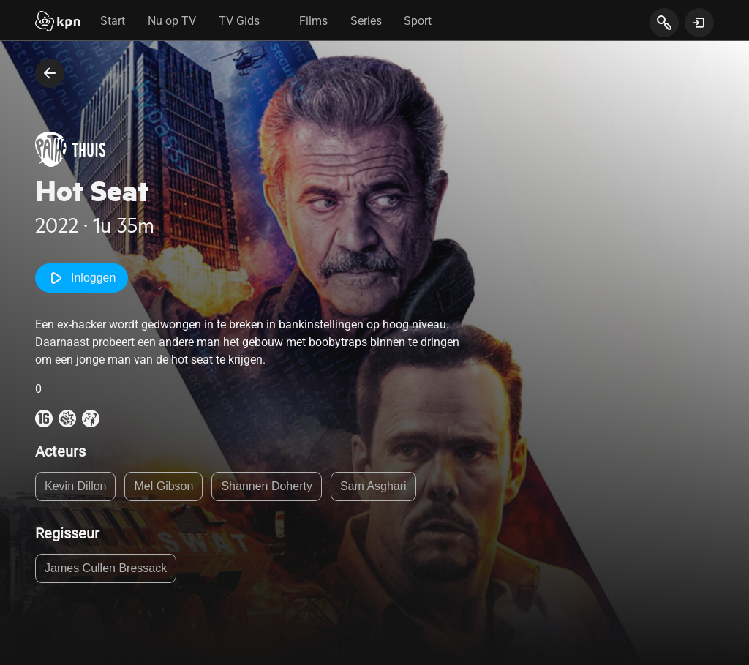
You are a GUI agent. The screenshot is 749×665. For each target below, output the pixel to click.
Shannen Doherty (266, 486)
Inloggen (82, 278)
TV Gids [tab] (239, 21)
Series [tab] (366, 21)
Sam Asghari (373, 486)
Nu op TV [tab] (172, 21)
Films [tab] (313, 21)
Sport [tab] (418, 21)
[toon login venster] (699, 22)
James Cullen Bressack (106, 568)
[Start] (57, 22)
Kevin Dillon (75, 486)
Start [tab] (112, 21)
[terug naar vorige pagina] (49, 73)
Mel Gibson (163, 486)
